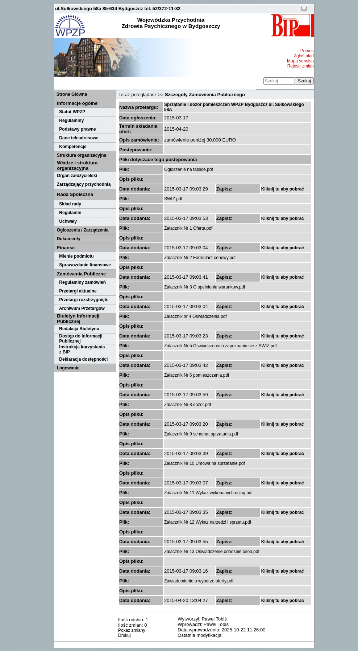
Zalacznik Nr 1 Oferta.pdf (188, 228)
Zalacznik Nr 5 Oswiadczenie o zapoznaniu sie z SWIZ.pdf (220, 345)
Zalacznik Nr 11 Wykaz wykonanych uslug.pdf (208, 492)
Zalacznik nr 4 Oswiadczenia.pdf (195, 316)
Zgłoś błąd (304, 55)
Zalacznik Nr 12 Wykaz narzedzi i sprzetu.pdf (207, 522)
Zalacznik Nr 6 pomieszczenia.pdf (196, 375)
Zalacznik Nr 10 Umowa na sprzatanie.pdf (204, 463)
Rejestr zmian (300, 66)
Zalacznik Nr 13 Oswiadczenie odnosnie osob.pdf (211, 551)
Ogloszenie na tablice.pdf (188, 169)
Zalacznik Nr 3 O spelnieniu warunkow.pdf (204, 287)
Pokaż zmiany (131, 630)
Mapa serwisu (300, 61)
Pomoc (307, 50)
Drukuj (124, 635)
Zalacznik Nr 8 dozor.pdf (187, 404)
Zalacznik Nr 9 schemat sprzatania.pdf (201, 434)
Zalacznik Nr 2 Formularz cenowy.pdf (200, 257)
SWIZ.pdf (173, 198)
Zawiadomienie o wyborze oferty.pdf (198, 581)
